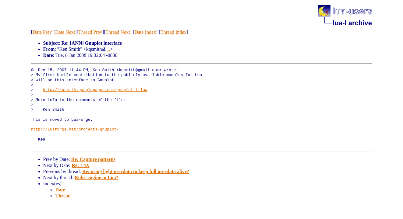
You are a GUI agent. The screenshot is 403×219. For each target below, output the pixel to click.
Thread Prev (90, 32)
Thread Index (174, 32)
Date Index (145, 32)
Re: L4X (80, 165)
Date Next (65, 32)
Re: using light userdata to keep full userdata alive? (135, 171)
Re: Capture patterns (93, 159)
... (108, 49)
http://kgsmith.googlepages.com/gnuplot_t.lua (95, 90)
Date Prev (42, 32)
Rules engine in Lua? (96, 177)
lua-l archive (352, 23)
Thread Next (117, 32)
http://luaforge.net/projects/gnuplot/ (75, 129)
